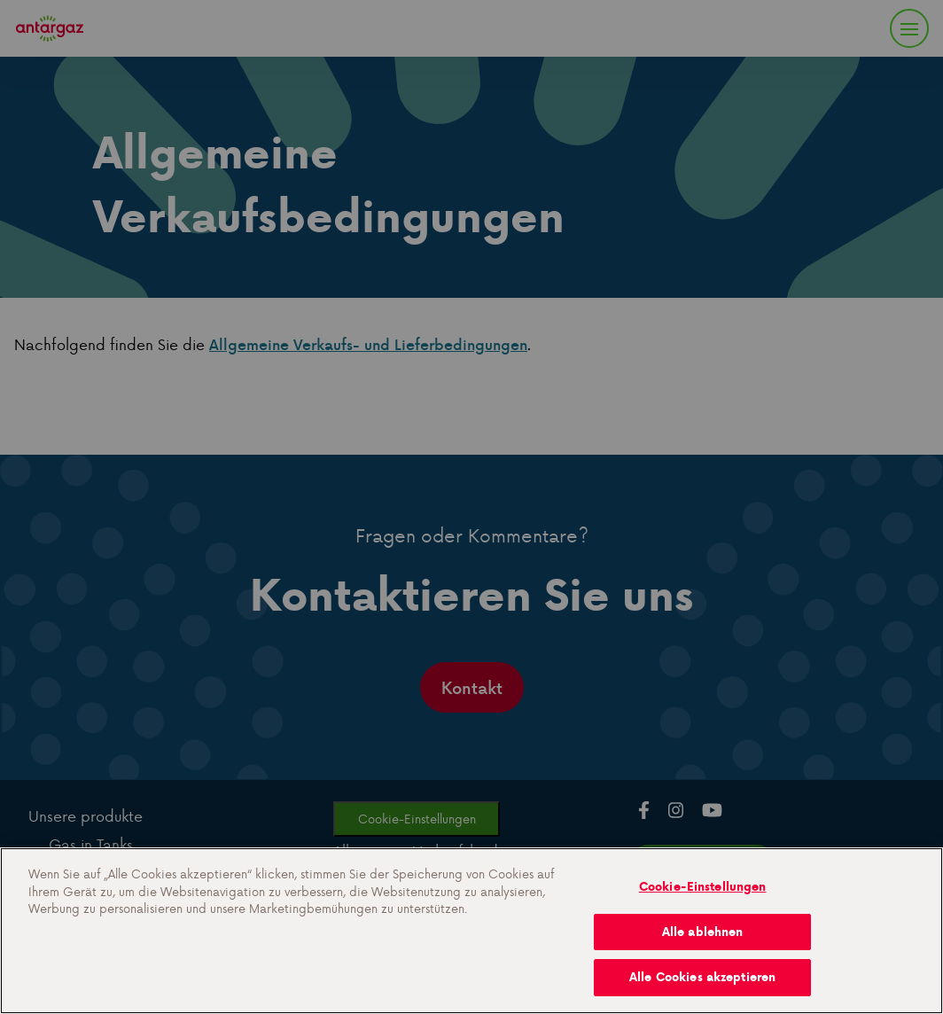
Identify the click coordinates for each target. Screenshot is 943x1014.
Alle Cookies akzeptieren (702, 977)
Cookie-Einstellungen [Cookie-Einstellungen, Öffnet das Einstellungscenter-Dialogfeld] (703, 886)
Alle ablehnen (703, 932)
